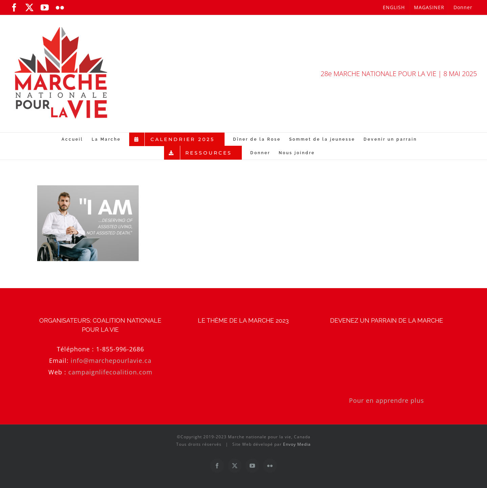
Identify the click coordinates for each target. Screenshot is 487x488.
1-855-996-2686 (120, 349)
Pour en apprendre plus (386, 400)
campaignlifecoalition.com (110, 372)
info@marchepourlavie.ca (111, 360)
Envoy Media (297, 444)
